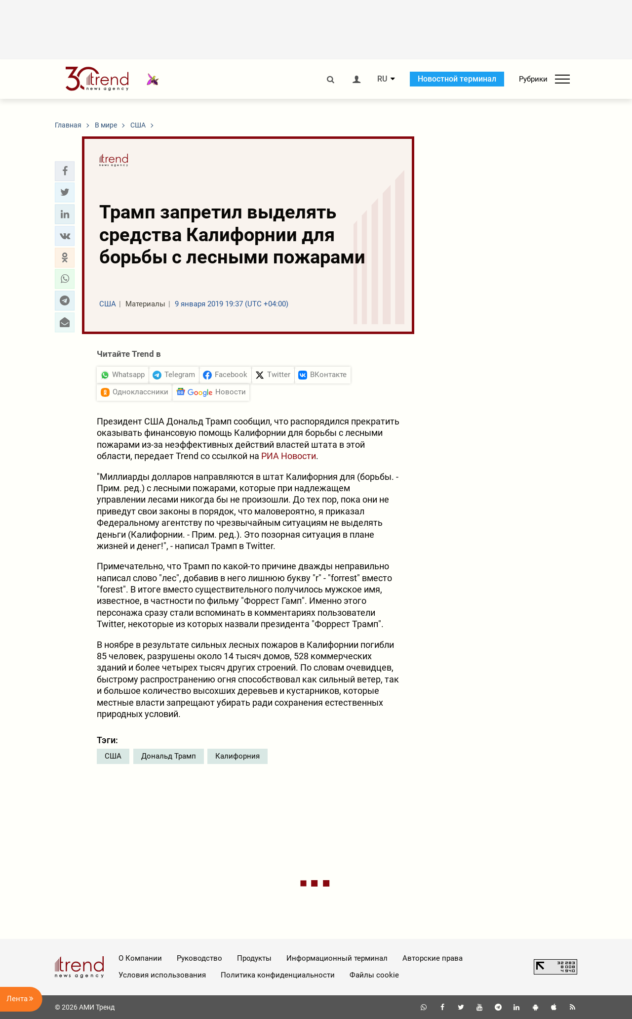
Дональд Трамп (168, 756)
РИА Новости (288, 456)
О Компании (140, 958)
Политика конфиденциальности (278, 975)
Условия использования (162, 975)
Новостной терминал (457, 79)
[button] (65, 171)
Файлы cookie (374, 975)
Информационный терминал (337, 958)
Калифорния (237, 756)
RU (382, 79)
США (113, 756)
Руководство (199, 958)
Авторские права (432, 958)
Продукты (254, 958)
